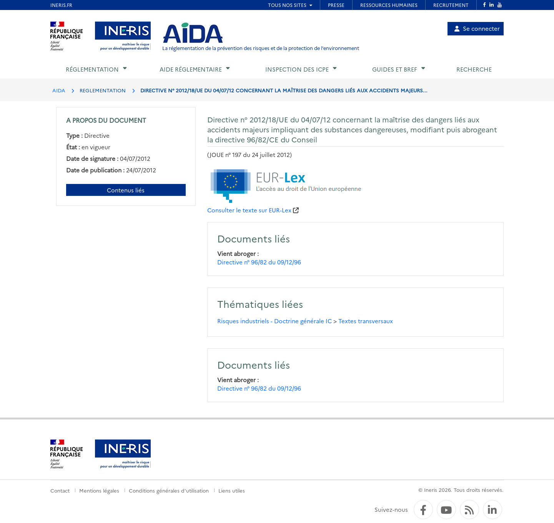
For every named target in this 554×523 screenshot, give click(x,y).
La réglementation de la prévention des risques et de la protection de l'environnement (260, 48)
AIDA (58, 90)
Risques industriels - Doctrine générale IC (274, 321)
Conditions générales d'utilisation (169, 490)
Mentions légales (99, 490)
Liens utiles (231, 490)
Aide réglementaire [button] (191, 69)
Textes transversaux (365, 321)
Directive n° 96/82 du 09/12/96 (259, 262)
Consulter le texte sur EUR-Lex (249, 210)
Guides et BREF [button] (394, 69)
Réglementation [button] (92, 69)
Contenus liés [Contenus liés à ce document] (126, 190)
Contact (60, 490)
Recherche (474, 69)
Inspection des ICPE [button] (297, 69)
